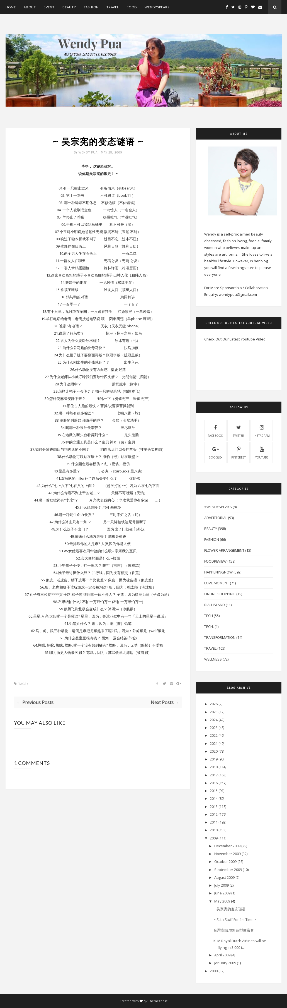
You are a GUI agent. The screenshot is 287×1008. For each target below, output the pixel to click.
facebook (215, 430)
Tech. (209, 626)
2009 (214, 838)
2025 (214, 711)
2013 (214, 806)
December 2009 (227, 845)
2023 (214, 727)
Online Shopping (219, 593)
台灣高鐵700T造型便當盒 (233, 930)
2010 (214, 829)
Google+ (215, 452)
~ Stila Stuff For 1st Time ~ (235, 919)
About (30, 7)
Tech (208, 615)
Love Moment (216, 582)
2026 (214, 703)
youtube (261, 452)
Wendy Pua (89, 153)
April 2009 (222, 954)
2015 (214, 790)
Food (132, 7)
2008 (214, 970)
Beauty (69, 7)
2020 (214, 751)
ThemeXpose (158, 1001)
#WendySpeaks (218, 506)
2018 (214, 766)
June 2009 (222, 893)
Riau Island (214, 604)
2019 (214, 759)
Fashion (91, 7)
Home (11, 7)
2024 (214, 719)
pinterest (238, 452)
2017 (214, 774)
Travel (112, 7)
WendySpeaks (157, 7)
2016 (214, 782)
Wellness (213, 659)
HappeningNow (218, 572)
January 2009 (225, 962)
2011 (214, 822)
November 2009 (227, 853)
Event (49, 7)
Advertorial (215, 517)
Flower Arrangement (224, 550)
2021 (214, 743)
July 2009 (221, 885)
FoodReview (215, 561)
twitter (238, 430)
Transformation (219, 637)
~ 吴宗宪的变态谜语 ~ (231, 908)
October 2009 (225, 861)
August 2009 (224, 877)
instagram (262, 430)
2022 (214, 735)
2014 (214, 798)
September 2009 (228, 869)
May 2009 (222, 901)
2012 (214, 814)
